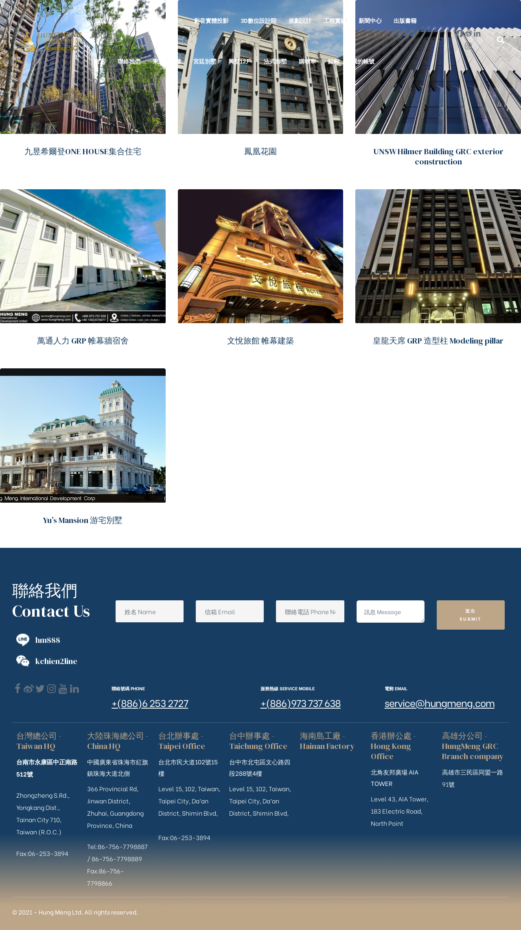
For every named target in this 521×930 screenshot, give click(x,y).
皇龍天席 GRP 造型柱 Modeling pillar (438, 340)
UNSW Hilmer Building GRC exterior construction (438, 156)
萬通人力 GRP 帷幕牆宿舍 (83, 340)
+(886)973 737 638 (300, 702)
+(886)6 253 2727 (150, 702)
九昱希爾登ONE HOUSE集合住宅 (82, 151)
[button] (501, 40)
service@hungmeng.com (440, 702)
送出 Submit (471, 614)
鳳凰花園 (260, 151)
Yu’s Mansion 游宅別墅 (83, 520)
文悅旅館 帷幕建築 (260, 340)
